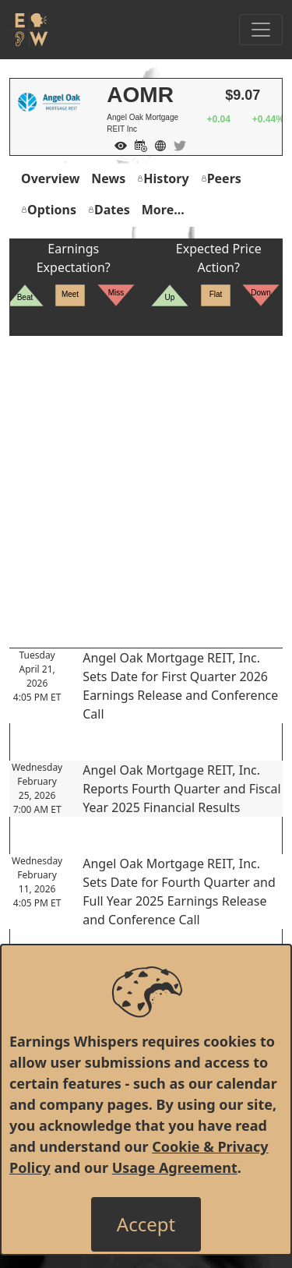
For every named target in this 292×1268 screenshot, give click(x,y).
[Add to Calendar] (137, 144)
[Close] (146, 1224)
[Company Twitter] (176, 144)
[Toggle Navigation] (261, 29)
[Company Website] (156, 144)
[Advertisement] (146, 482)
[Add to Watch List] (117, 144)
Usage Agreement (174, 1167)
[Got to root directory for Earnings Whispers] (28, 29)
